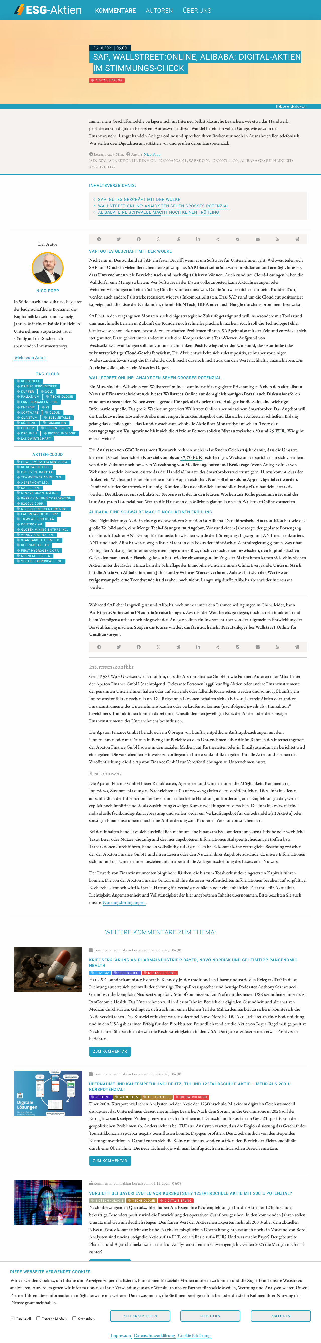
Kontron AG (29, 524)
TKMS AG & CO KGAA (35, 519)
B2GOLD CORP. (30, 503)
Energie (26, 407)
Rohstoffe (28, 381)
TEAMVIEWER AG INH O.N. (39, 477)
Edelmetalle (57, 417)
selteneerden (55, 428)
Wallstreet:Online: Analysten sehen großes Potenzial (163, 206)
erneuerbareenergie (37, 402)
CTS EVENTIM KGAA (35, 472)
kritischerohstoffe (37, 386)
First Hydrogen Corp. (38, 550)
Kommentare (115, 10)
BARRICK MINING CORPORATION (44, 498)
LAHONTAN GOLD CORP (37, 514)
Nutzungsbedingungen (124, 902)
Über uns (197, 10)
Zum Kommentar (110, 1051)
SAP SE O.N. (28, 488)
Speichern (210, 1315)
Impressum (121, 1335)
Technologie (59, 396)
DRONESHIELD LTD (33, 556)
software (28, 412)
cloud (52, 412)
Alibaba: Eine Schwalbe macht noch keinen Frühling (158, 212)
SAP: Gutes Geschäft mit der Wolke (139, 199)
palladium (28, 396)
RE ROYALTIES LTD (33, 467)
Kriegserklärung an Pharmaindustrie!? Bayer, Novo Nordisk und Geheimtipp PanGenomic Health (193, 963)
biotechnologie (60, 433)
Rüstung (26, 423)
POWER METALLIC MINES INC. (42, 462)
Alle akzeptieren (140, 1315)
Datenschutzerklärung (154, 1335)
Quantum (27, 417)
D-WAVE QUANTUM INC (37, 493)
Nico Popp (152, 154)
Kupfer (25, 391)
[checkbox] (12, 1318)
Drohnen (27, 433)
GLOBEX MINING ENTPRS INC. (42, 529)
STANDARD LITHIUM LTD (38, 540)
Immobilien (54, 423)
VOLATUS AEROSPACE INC (39, 561)
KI (45, 407)
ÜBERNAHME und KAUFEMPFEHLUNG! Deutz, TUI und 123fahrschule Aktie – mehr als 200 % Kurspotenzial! (190, 1087)
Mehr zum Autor (30, 357)
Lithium (25, 428)
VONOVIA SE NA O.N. (35, 535)
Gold (47, 391)
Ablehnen (280, 1315)
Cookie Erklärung (194, 1335)
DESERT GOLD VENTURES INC (42, 509)
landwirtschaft (34, 438)
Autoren (159, 10)
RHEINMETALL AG (33, 545)
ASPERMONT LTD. (33, 482)
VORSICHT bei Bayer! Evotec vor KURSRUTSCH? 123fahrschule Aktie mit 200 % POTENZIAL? (190, 1193)
